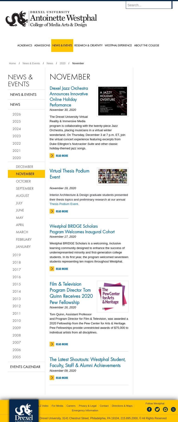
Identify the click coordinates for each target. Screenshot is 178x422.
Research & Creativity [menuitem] (88, 45)
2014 (17, 291)
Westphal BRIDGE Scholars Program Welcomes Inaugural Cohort (82, 228)
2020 (62, 63)
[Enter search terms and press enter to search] (151, 5)
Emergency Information (85, 410)
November (25, 173)
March (22, 232)
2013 (17, 298)
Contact (104, 405)
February (24, 239)
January (23, 246)
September (25, 188)
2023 (17, 136)
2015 (17, 284)
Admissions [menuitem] (42, 45)
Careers (71, 405)
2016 (17, 277)
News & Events (31, 63)
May (19, 217)
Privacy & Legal (87, 405)
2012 (17, 306)
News (50, 63)
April (20, 224)
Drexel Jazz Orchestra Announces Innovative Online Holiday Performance (69, 96)
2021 (17, 150)
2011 (17, 313)
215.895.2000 (129, 418)
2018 (17, 262)
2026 (17, 114)
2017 (17, 269)
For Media (57, 405)
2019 (17, 255)
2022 (17, 143)
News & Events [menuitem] (62, 45)
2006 (17, 349)
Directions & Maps (122, 405)
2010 (17, 320)
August (22, 195)
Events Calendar (25, 366)
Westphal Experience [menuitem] (118, 45)
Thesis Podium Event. (64, 204)
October (23, 181)
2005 (17, 357)
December (24, 166)
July (19, 203)
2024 (17, 128)
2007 (17, 342)
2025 (17, 121)
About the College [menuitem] (146, 45)
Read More (62, 155)
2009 (17, 327)
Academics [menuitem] (24, 45)
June (20, 210)
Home (12, 63)
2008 (17, 335)
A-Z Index (42, 405)
